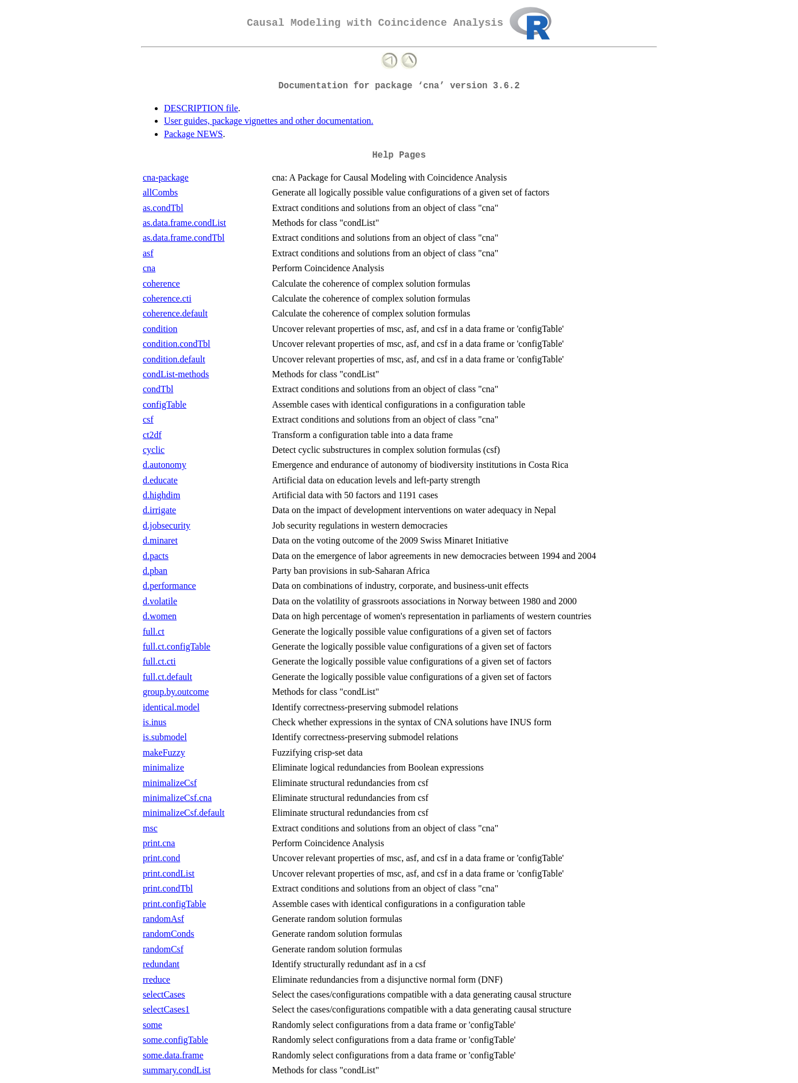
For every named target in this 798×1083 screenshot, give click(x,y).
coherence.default (175, 313)
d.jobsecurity (166, 525)
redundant (161, 964)
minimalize (163, 767)
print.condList (168, 873)
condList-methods (176, 374)
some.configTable (175, 1040)
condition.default (174, 359)
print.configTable (174, 904)
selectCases (164, 994)
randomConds (168, 934)
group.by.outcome (176, 692)
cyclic (154, 450)
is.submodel (165, 737)
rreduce (156, 979)
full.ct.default (167, 677)
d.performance (169, 586)
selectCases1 (166, 1009)
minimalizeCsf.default (184, 813)
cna (149, 268)
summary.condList (177, 1070)
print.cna (159, 843)
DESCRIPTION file (201, 108)
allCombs (160, 192)
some (152, 1025)
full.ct (154, 631)
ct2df (152, 435)
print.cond (161, 858)
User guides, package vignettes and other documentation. (268, 121)
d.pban (155, 571)
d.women (160, 616)
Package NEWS (193, 134)
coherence (161, 283)
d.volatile (160, 601)
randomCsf (163, 949)
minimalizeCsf (170, 783)
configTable (164, 404)
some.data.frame (173, 1055)
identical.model (171, 707)
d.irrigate (159, 510)
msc (150, 828)
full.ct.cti (159, 661)
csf (148, 419)
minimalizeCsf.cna (177, 798)
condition (160, 329)
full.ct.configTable (176, 646)
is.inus (154, 722)
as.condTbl (163, 208)
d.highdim (161, 495)
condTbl (158, 389)
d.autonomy (164, 465)
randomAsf (163, 919)
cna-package (166, 177)
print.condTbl (168, 888)
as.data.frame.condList (184, 223)
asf (148, 253)
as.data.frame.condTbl (184, 238)
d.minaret (160, 540)
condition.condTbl (176, 344)
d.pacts (156, 556)
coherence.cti (167, 298)
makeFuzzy (164, 752)
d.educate (160, 480)
